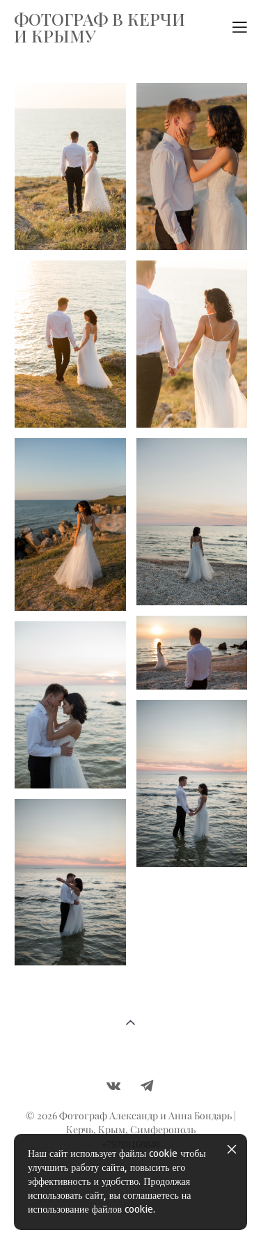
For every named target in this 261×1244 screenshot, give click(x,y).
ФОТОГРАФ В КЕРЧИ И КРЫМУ (99, 27)
